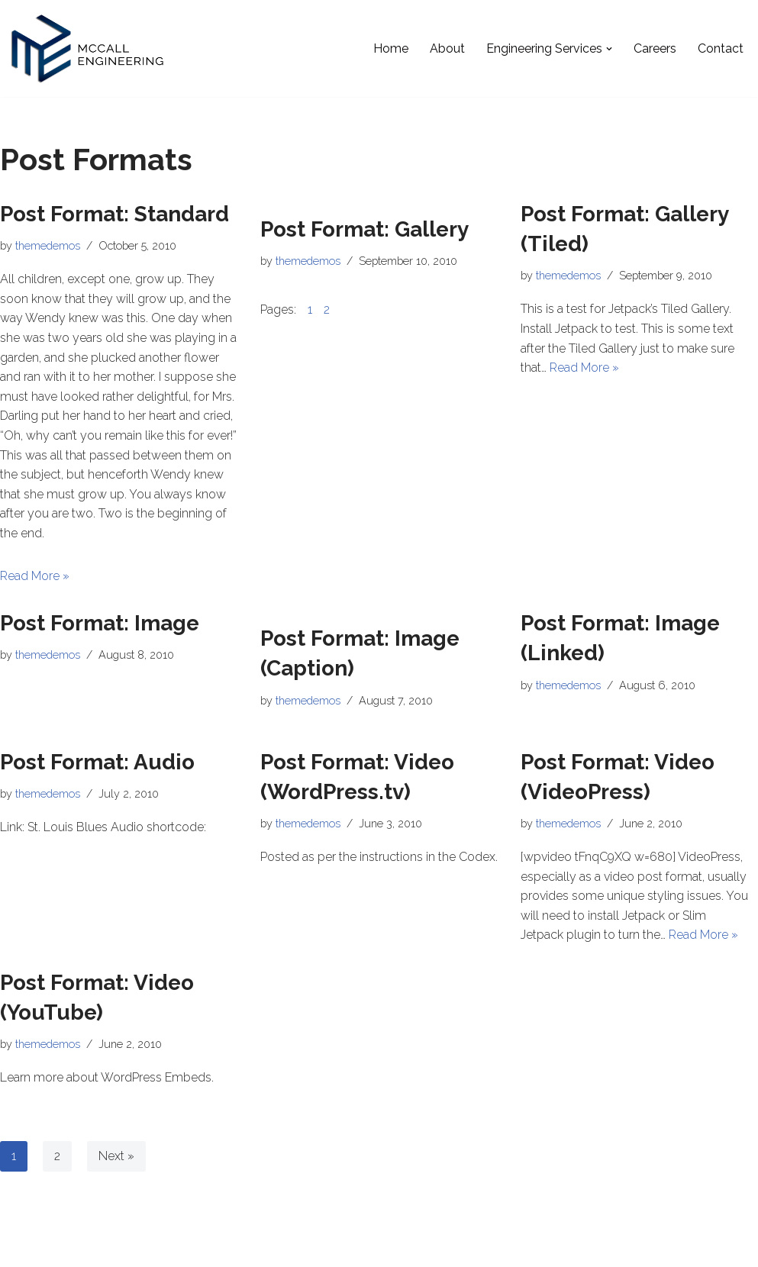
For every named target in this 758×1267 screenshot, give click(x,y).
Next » (116, 1156)
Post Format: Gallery (364, 229)
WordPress (148, 1247)
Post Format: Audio (97, 762)
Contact (720, 48)
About (447, 48)
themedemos (47, 245)
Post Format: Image (99, 623)
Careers (655, 48)
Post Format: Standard (114, 214)
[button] (609, 49)
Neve (25, 1247)
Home (390, 48)
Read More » (34, 576)
